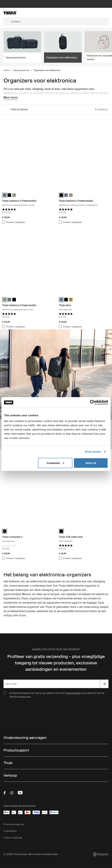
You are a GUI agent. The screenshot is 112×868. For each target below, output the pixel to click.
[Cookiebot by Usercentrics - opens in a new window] (92, 402)
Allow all (90, 462)
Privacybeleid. (73, 693)
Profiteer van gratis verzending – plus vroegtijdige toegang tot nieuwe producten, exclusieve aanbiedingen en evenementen (56, 663)
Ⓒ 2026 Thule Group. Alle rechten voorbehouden (31, 854)
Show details (93, 451)
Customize (55, 462)
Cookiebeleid (10, 831)
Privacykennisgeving (14, 824)
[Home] (21, 13)
